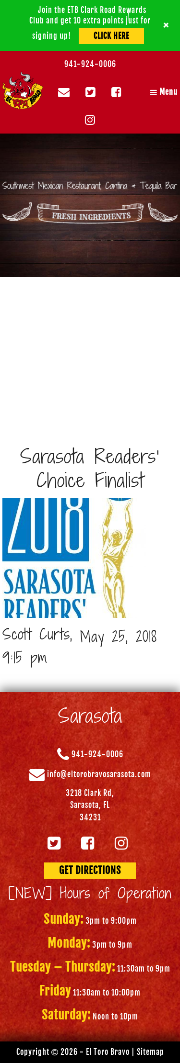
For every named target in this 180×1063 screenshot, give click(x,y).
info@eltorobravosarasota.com (99, 774)
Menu (164, 92)
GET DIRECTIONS (90, 870)
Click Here (111, 36)
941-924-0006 (90, 64)
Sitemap (150, 1052)
